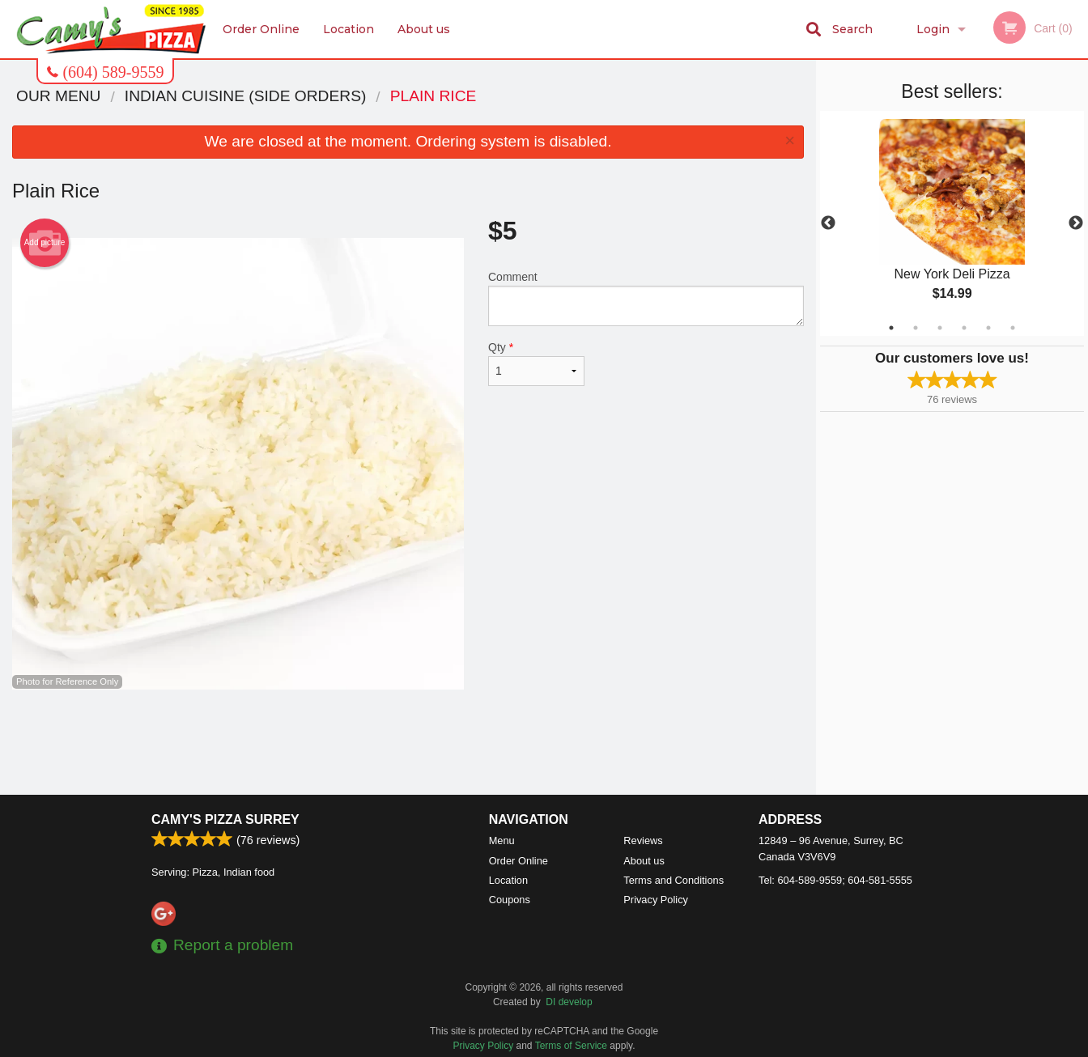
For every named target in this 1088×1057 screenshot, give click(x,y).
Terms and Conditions (673, 880)
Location (348, 29)
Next (1076, 223)
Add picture (45, 243)
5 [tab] (988, 328)
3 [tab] (940, 328)
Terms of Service (571, 1045)
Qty (536, 363)
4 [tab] (964, 328)
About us (423, 29)
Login (933, 29)
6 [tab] (1013, 328)
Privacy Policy (655, 900)
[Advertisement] (408, 742)
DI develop (569, 1002)
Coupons (509, 900)
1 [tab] (891, 328)
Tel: (835, 880)
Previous (828, 223)
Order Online (261, 29)
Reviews (642, 840)
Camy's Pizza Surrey (225, 819)
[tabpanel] (952, 223)
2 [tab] (915, 328)
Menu (502, 840)
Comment (646, 298)
